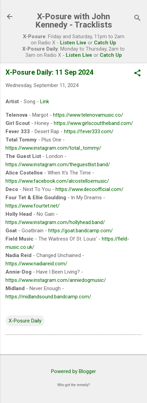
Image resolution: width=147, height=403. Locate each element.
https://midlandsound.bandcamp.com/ (48, 297)
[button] (137, 73)
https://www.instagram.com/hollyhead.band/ (55, 222)
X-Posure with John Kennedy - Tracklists (73, 21)
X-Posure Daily (25, 321)
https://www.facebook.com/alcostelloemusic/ (57, 181)
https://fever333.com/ (88, 131)
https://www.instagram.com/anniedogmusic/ (55, 280)
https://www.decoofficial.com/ (89, 189)
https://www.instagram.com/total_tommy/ (53, 148)
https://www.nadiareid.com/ (36, 264)
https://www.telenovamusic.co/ (88, 115)
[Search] (137, 18)
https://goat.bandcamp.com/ (80, 230)
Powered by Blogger (73, 371)
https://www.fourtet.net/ (32, 206)
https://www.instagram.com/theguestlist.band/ (57, 164)
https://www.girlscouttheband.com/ (93, 123)
